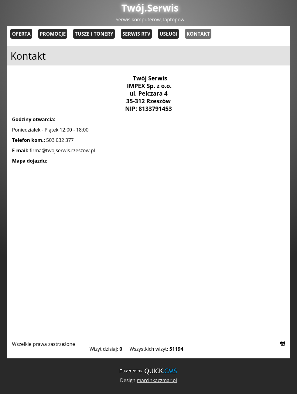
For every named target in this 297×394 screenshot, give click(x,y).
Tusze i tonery (94, 33)
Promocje (53, 33)
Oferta (21, 33)
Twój (150, 7)
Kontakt (198, 33)
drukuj (282, 343)
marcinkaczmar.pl (157, 380)
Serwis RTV (136, 33)
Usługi (168, 33)
